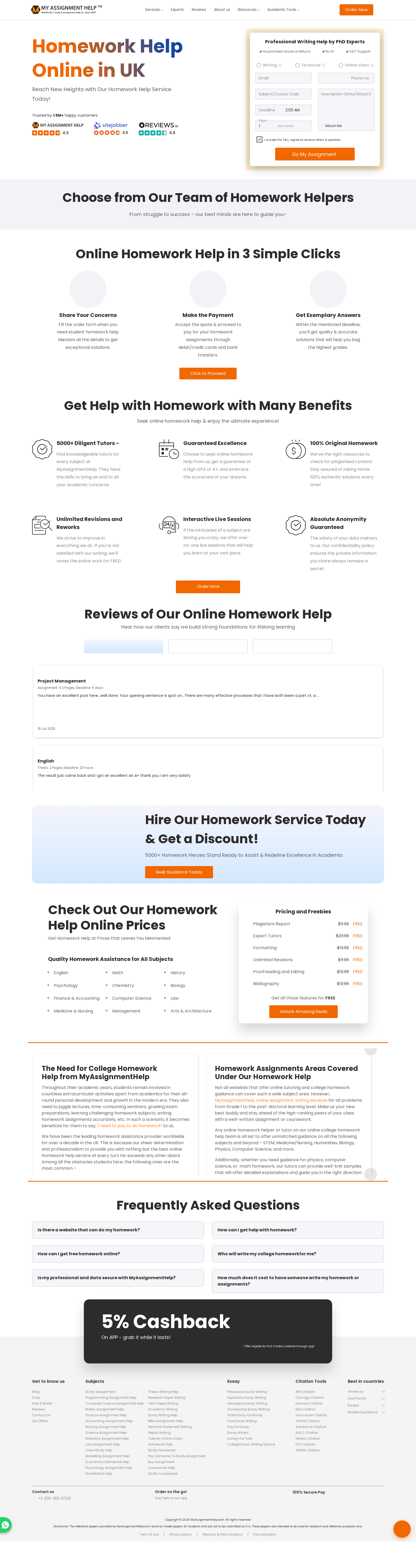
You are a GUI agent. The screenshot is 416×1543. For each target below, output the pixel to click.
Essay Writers (238, 1434)
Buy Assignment (161, 1463)
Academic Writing (162, 1410)
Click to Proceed (208, 374)
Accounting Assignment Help (109, 1422)
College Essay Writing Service (251, 1445)
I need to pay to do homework (129, 1127)
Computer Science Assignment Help (114, 1404)
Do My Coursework (162, 1475)
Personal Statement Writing (170, 1428)
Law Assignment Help (102, 1445)
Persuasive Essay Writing (247, 1393)
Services (153, 9)
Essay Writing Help (162, 1416)
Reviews (198, 9)
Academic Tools (284, 9)
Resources (249, 9)
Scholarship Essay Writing (248, 1410)
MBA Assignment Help (165, 1422)
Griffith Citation (308, 1451)
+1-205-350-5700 (54, 1499)
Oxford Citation (308, 1422)
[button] (366, 1393)
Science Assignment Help (106, 1434)
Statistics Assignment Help (107, 1440)
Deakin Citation (308, 1440)
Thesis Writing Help (163, 1393)
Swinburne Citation (311, 1428)
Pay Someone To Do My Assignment (177, 1457)
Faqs (36, 1399)
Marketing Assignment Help (107, 1457)
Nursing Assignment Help (105, 1428)
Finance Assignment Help (106, 1416)
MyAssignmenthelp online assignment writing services (271, 1102)
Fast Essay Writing (242, 1422)
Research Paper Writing (166, 1399)
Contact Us (41, 1416)
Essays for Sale (239, 1440)
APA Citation (305, 1393)
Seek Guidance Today (182, 873)
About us (222, 9)
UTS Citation (305, 1445)
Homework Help (160, 1445)
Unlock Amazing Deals (304, 1013)
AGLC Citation (307, 1434)
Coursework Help (161, 1469)
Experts (176, 9)
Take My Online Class (165, 1440)
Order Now (356, 10)
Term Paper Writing (163, 1404)
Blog (36, 1393)
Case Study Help (98, 1451)
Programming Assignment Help (110, 1399)
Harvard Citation (309, 1404)
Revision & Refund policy (222, 1535)
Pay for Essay (238, 1428)
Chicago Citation (310, 1399)
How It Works (42, 1404)
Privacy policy (181, 1535)
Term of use (149, 1535)
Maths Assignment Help (104, 1410)
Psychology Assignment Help (108, 1469)
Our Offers (40, 1422)
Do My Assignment (314, 154)
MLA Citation (305, 1410)
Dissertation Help (98, 1475)
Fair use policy (264, 1535)
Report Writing (159, 1434)
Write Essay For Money (245, 1416)
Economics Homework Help (107, 1463)
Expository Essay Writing (246, 1399)
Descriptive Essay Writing (247, 1404)
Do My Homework (161, 1451)
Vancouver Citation (311, 1416)
